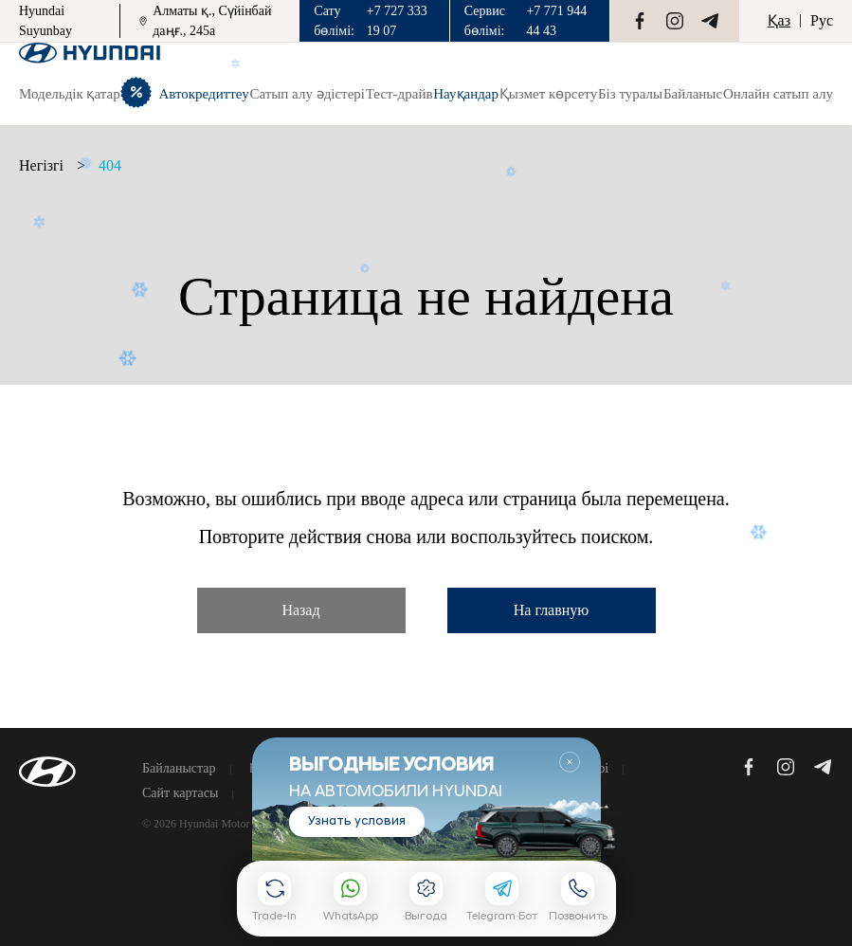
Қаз (779, 20)
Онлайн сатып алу (778, 93)
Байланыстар (179, 768)
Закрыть (569, 762)
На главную (551, 610)
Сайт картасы (180, 793)
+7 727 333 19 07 (397, 21)
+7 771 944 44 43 (556, 21)
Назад (300, 610)
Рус (821, 20)
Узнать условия (357, 821)
